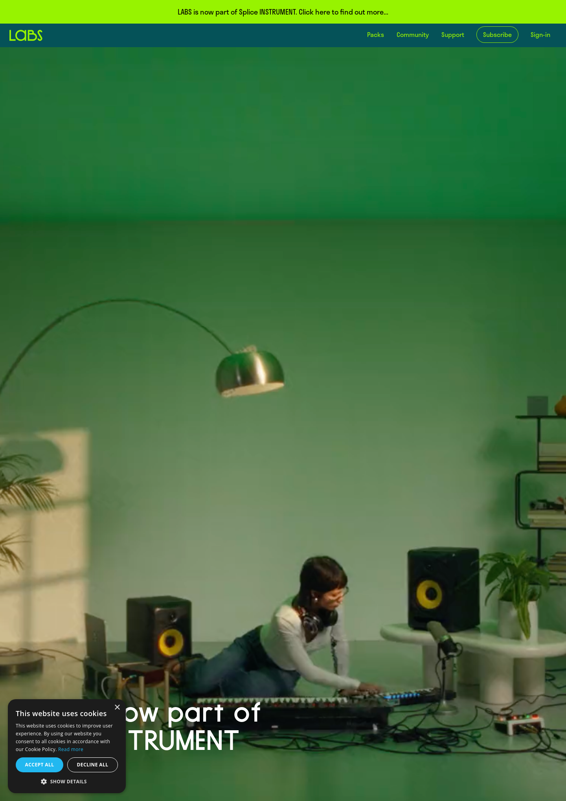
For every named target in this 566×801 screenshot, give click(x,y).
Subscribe (497, 34)
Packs (375, 34)
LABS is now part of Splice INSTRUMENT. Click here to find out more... (283, 11)
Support (452, 34)
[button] (67, 781)
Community (413, 34)
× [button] (117, 708)
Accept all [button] (39, 764)
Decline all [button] (92, 764)
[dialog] (67, 746)
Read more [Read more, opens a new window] (70, 749)
